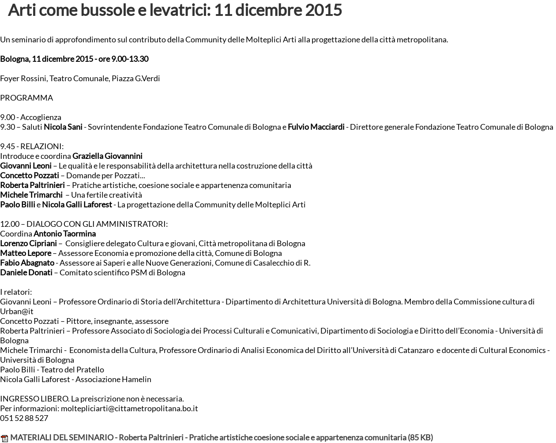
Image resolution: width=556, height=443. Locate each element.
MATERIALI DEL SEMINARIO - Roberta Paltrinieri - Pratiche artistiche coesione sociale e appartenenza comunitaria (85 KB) (216, 437)
